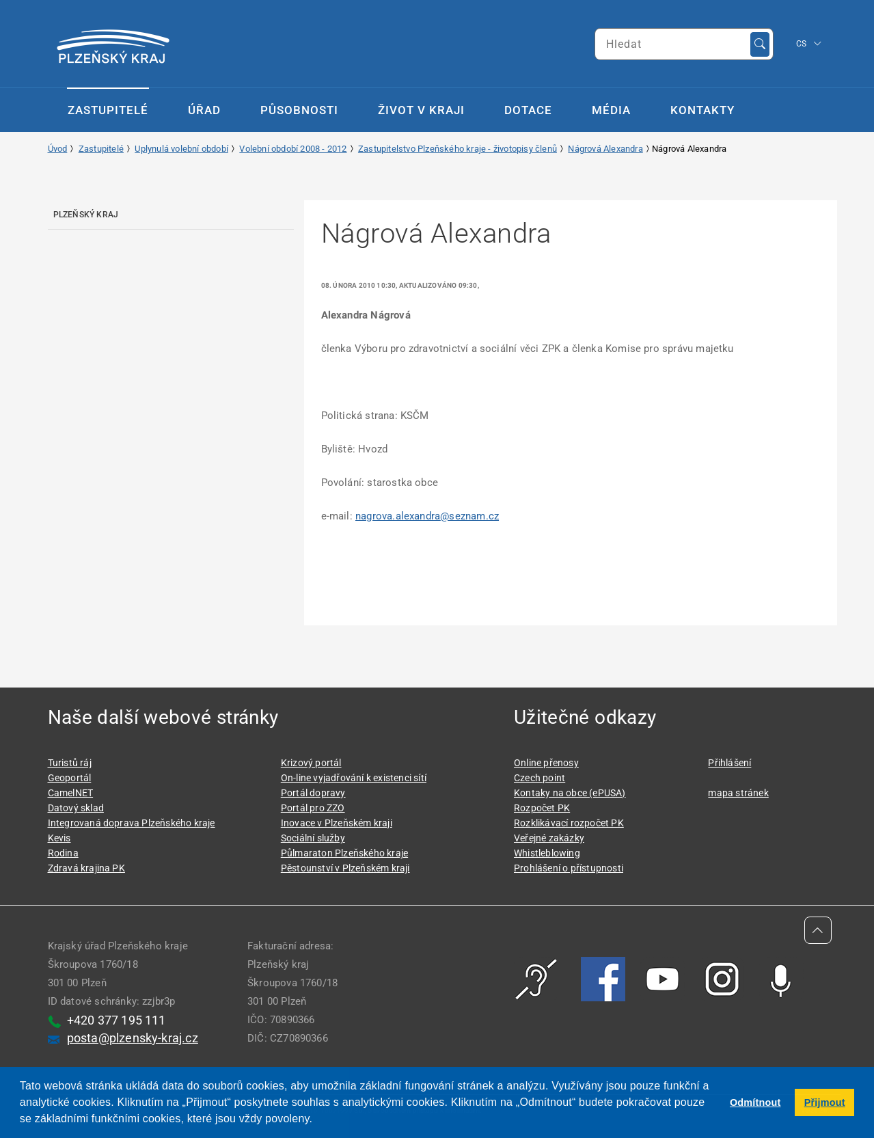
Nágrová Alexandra (605, 149)
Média (611, 110)
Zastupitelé (108, 110)
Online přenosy (546, 762)
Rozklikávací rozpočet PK (569, 822)
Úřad (204, 110)
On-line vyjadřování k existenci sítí (353, 777)
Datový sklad (76, 807)
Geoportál (70, 777)
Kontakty (702, 110)
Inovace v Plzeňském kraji (336, 822)
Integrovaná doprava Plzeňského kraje (131, 822)
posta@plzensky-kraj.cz (132, 1038)
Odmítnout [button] (755, 1102)
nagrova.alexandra (427, 516)
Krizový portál (311, 762)
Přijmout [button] (824, 1102)
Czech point (539, 777)
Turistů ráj (70, 762)
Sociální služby (313, 837)
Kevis (59, 837)
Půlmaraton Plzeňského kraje (344, 853)
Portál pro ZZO (313, 807)
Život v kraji (421, 110)
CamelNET (71, 792)
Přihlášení (729, 762)
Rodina (63, 853)
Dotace (528, 110)
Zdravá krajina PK (86, 868)
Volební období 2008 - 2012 (292, 149)
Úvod (58, 149)
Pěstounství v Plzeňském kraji (345, 868)
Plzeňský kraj (86, 214)
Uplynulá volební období (181, 149)
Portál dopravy (313, 792)
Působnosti (299, 110)
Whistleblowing (547, 853)
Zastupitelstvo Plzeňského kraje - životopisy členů (457, 149)
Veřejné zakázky (549, 837)
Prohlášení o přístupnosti (568, 868)
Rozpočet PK (542, 807)
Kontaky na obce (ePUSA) (570, 792)
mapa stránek (738, 792)
